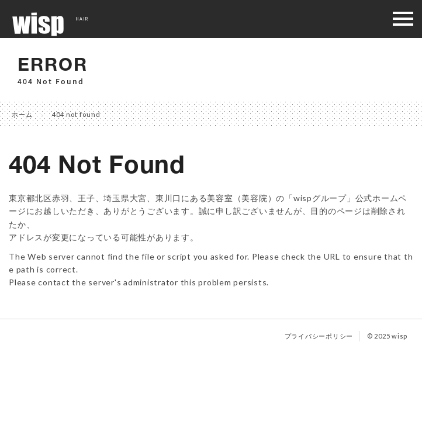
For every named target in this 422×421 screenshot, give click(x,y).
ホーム (22, 114)
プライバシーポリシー (319, 336)
